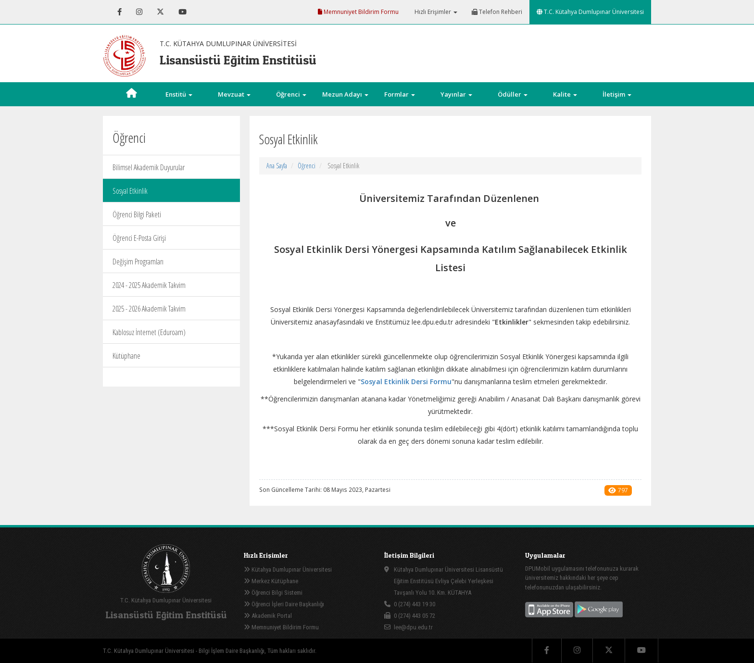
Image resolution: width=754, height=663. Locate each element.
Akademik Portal (268, 615)
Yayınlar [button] (456, 94)
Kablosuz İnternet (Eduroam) (149, 332)
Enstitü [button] (178, 94)
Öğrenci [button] (291, 94)
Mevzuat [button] (234, 94)
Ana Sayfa (276, 165)
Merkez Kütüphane (271, 581)
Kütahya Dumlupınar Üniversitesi (288, 569)
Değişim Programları (138, 261)
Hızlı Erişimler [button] (435, 12)
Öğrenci (306, 165)
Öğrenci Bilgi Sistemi (273, 592)
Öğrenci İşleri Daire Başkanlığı (284, 604)
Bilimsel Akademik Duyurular (149, 167)
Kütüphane (126, 355)
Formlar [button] (399, 94)
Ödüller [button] (513, 94)
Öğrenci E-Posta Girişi (139, 238)
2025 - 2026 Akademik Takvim (149, 308)
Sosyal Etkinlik (130, 191)
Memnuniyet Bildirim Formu (358, 12)
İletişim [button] (617, 94)
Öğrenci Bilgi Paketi (137, 214)
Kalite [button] (565, 94)
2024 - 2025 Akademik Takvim (149, 285)
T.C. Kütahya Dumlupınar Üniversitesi (590, 12)
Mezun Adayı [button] (345, 94)
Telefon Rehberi (497, 12)
